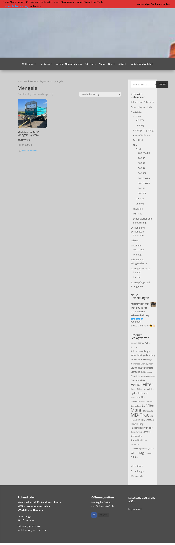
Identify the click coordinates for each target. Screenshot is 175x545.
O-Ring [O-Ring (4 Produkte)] (139, 423)
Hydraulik (138, 208)
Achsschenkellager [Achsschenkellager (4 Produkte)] (140, 351)
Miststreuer (139, 249)
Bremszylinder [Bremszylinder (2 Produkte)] (147, 364)
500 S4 (141, 168)
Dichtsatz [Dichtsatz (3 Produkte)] (148, 367)
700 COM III (144, 183)
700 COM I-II (144, 178)
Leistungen (46, 64)
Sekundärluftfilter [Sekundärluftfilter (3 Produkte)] (139, 440)
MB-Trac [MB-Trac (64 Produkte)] (140, 415)
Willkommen (29, 64)
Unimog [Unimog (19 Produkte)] (137, 452)
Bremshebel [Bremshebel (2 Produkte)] (135, 364)
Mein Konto (137, 465)
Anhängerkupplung (143, 129)
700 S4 (141, 188)
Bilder (111, 64)
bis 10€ (137, 272)
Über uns (90, 64)
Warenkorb (137, 476)
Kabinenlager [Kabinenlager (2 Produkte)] (136, 406)
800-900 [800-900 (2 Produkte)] (141, 343)
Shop (102, 64)
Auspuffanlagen (141, 135)
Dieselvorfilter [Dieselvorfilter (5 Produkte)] (139, 380)
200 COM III (144, 152)
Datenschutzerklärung (15, 6)
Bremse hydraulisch (141, 107)
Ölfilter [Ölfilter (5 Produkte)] (135, 457)
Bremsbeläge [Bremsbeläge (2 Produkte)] (146, 359)
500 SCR (142, 173)
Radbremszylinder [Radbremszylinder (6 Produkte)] (142, 427)
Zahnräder (138, 235)
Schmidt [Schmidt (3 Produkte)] (146, 431)
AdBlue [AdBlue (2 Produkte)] (133, 355)
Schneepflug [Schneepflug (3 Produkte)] (136, 436)
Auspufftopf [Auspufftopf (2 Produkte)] (135, 359)
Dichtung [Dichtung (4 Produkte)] (135, 371)
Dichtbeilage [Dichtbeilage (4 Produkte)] (137, 367)
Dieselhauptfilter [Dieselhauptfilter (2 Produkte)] (148, 376)
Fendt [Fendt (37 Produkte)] (136, 384)
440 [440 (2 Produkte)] (132, 343)
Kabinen (135, 240)
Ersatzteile (136, 112)
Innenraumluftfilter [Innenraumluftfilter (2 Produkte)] (138, 401)
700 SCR (142, 193)
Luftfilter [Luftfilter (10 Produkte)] (148, 405)
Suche (162, 84)
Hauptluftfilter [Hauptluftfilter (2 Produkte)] (136, 389)
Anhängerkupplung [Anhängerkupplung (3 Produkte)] (146, 355)
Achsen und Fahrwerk (142, 101)
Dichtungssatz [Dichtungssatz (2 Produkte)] (146, 372)
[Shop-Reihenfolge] (100, 94)
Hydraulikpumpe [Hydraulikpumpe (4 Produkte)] (139, 393)
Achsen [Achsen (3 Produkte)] (134, 347)
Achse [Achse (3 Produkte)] (148, 343)
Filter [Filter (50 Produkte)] (148, 384)
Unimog (140, 124)
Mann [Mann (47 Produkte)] (137, 410)
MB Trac (140, 119)
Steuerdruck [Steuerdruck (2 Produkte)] (136, 444)
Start (20, 81)
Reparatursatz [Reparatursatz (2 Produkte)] (136, 432)
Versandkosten (29, 150)
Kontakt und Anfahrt (141, 64)
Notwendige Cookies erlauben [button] (154, 4)
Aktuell (122, 64)
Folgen (103, 514)
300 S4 (141, 163)
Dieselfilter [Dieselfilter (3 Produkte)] (136, 376)
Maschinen (136, 245)
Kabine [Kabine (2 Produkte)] (149, 401)
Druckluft (138, 140)
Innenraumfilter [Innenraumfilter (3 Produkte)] (138, 397)
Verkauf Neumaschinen (69, 64)
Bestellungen (138, 471)
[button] (42, 6)
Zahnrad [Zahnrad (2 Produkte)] (148, 453)
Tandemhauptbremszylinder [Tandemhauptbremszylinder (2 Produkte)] (142, 448)
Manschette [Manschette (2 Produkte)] (148, 411)
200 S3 (141, 158)
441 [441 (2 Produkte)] (135, 343)
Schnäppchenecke (140, 268)
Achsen (137, 116)
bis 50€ (137, 277)
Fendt (139, 149)
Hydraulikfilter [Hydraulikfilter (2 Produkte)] (148, 389)
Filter (136, 145)
